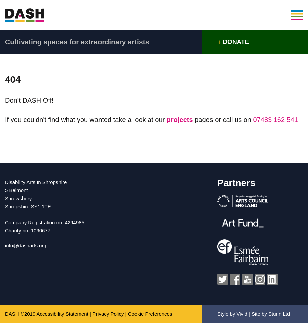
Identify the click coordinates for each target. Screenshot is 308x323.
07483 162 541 (275, 119)
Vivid (242, 314)
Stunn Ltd (279, 314)
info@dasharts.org (25, 245)
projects (181, 119)
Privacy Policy (108, 314)
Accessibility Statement (62, 314)
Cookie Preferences (150, 314)
